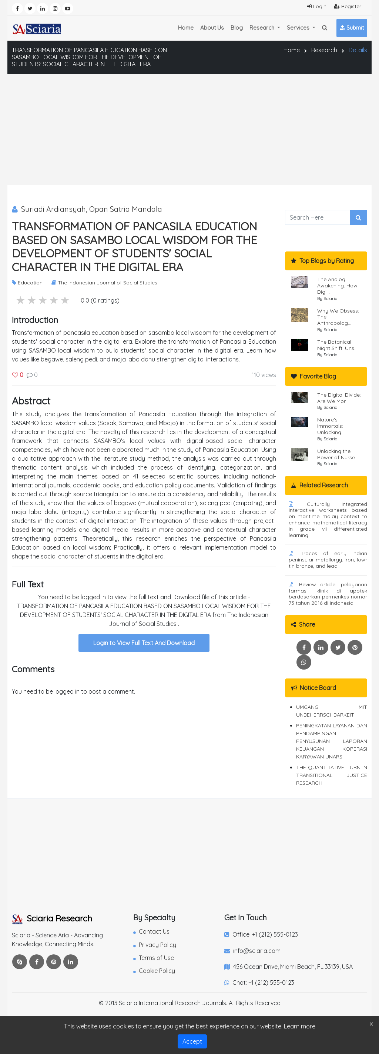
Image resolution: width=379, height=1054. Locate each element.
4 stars (32, 300)
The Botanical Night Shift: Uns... (337, 344)
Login (316, 6)
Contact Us (151, 931)
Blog (237, 27)
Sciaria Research (52, 918)
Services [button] (299, 27)
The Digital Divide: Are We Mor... (339, 397)
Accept (192, 1041)
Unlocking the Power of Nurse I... (339, 454)
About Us (212, 27)
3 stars (43, 300)
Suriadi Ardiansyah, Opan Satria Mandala (87, 209)
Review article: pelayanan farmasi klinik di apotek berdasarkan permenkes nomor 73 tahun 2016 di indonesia (328, 593)
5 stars (21, 300)
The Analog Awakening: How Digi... (337, 285)
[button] (325, 28)
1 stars (65, 300)
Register (347, 6)
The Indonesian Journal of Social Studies (104, 282)
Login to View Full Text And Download (144, 643)
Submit (352, 27)
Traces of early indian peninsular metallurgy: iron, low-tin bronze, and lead (328, 559)
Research (324, 50)
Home (186, 27)
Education (27, 282)
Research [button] (262, 27)
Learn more (299, 1026)
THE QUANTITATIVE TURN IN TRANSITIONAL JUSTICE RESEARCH (331, 775)
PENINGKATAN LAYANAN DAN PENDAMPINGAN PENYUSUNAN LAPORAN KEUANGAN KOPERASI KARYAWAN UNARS (331, 741)
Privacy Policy (154, 944)
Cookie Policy (154, 970)
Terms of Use (153, 957)
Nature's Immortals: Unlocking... (331, 426)
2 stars (54, 300)
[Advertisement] (189, 129)
